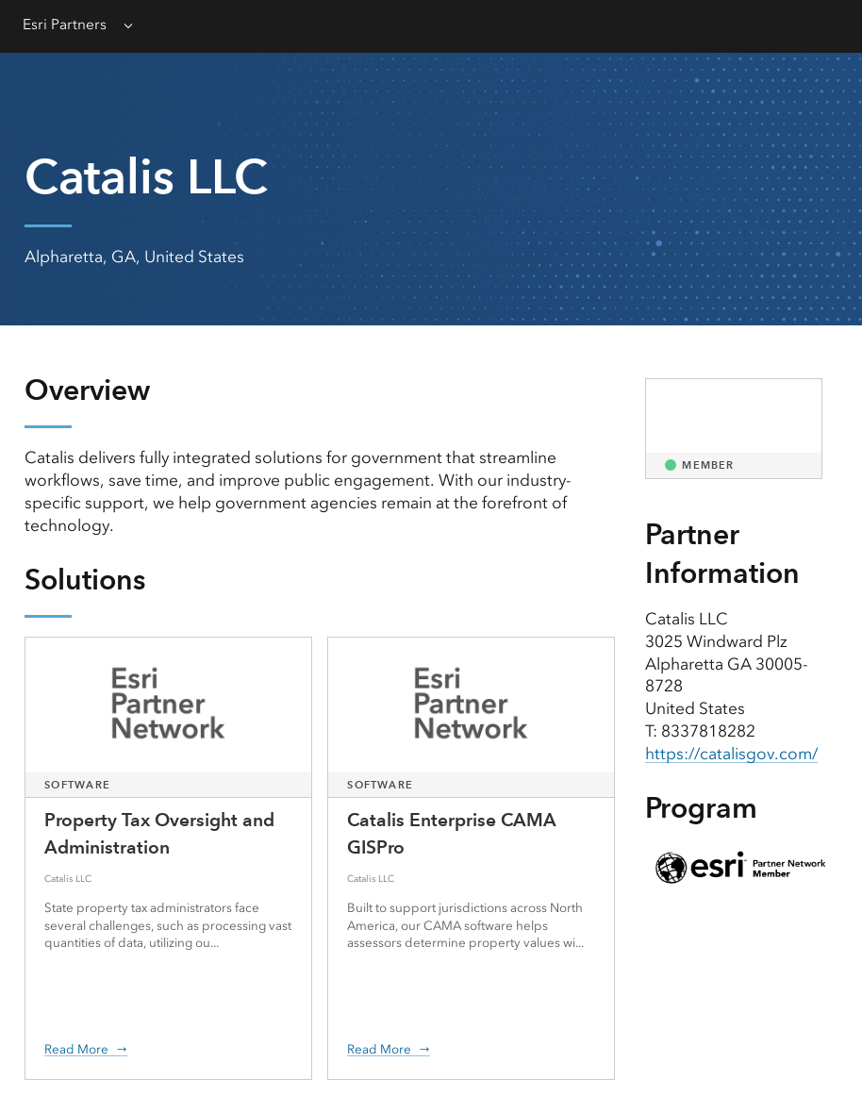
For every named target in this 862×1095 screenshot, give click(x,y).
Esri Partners (65, 24)
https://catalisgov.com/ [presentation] (731, 753)
